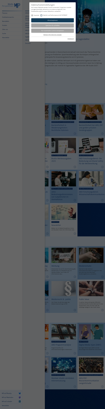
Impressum (71, 39)
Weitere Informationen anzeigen (52, 35)
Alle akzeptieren (52, 20)
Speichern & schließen (53, 25)
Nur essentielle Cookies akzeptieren (52, 31)
